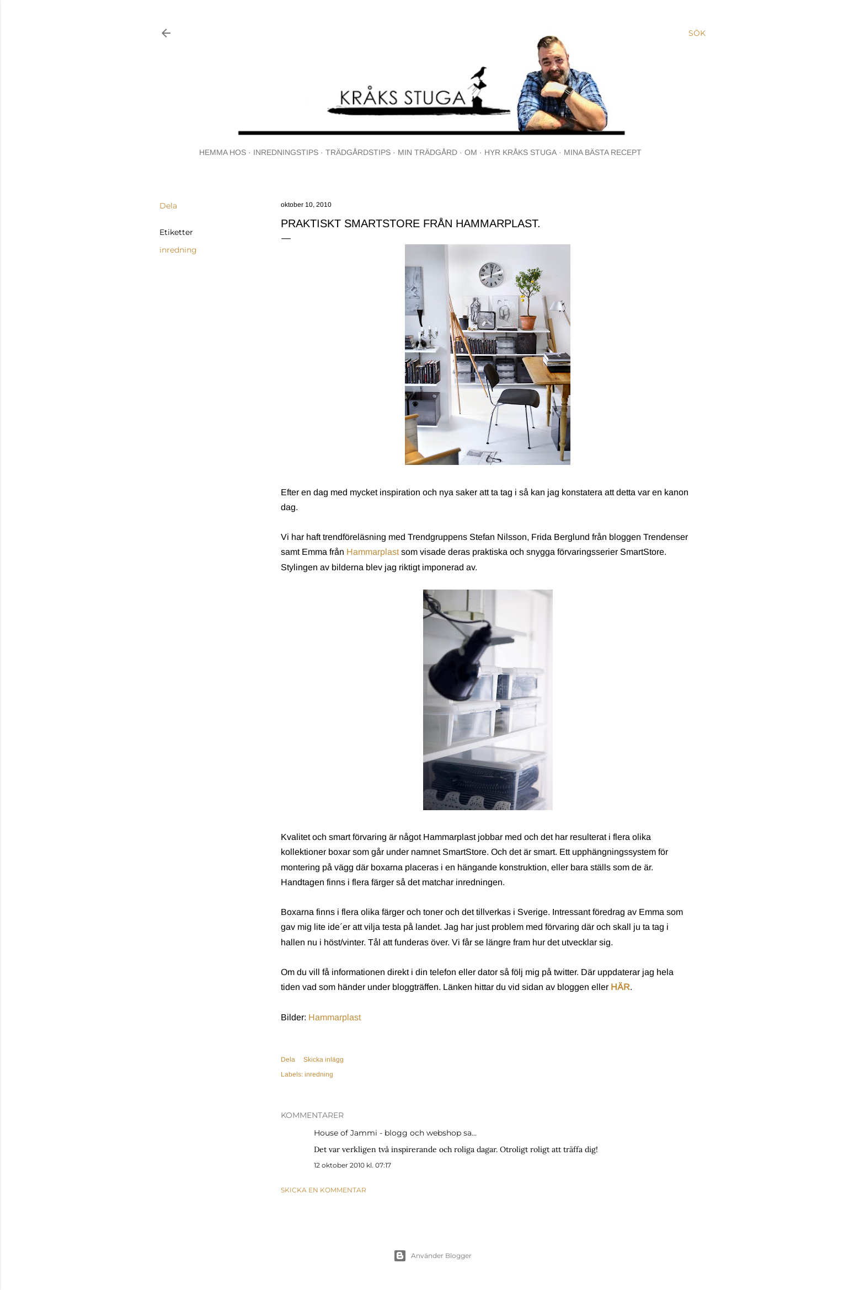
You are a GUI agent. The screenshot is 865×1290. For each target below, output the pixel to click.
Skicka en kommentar (323, 1190)
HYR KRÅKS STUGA (520, 152)
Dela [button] (168, 206)
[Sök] (697, 33)
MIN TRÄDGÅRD (427, 152)
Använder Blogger (432, 1255)
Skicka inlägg (323, 1059)
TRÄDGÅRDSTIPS (358, 152)
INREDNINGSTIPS (285, 152)
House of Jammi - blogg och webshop (387, 1133)
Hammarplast (372, 551)
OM (470, 152)
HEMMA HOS (222, 152)
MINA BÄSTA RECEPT (603, 152)
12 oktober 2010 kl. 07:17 (352, 1165)
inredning (178, 250)
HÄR (620, 987)
